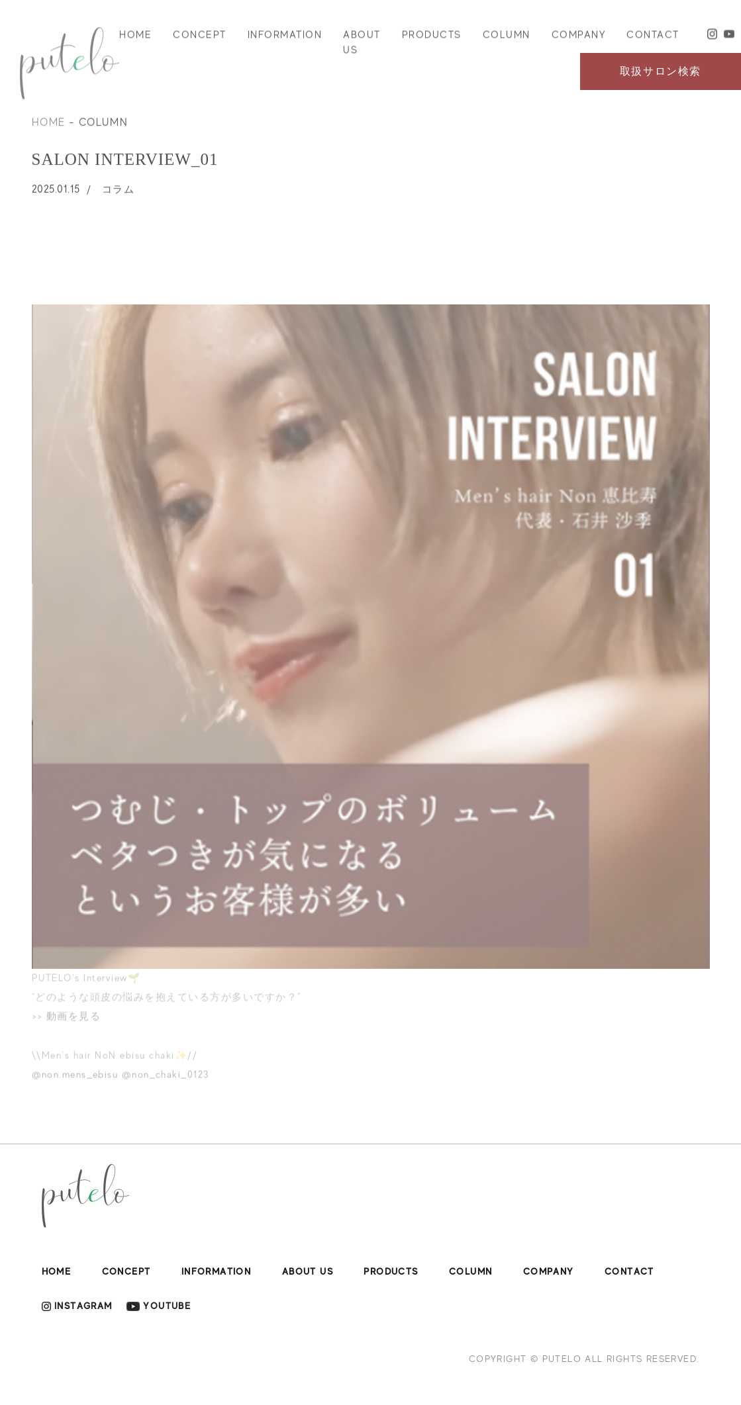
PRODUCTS (432, 39)
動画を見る (73, 1024)
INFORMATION (285, 39)
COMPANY (579, 39)
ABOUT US (362, 47)
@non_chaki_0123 (165, 1082)
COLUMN (506, 39)
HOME (135, 39)
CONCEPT (199, 39)
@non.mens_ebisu (75, 1082)
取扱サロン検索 (660, 71)
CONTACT (652, 39)
